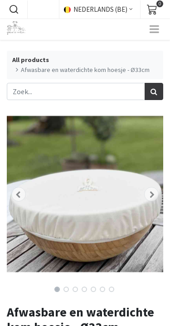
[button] (13, 9)
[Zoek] (154, 91)
